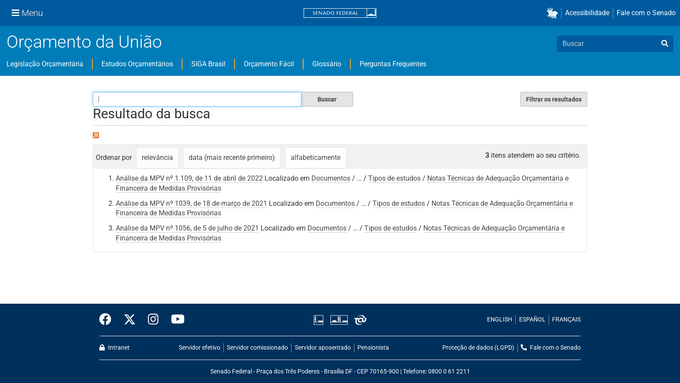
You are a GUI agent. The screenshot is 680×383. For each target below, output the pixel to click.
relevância (157, 157)
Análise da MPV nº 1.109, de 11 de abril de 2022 (189, 178)
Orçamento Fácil (269, 64)
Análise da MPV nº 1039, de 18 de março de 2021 (191, 203)
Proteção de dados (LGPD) (478, 347)
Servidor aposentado (323, 347)
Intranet (114, 347)
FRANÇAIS (566, 319)
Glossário (326, 64)
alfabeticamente (315, 157)
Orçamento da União (84, 42)
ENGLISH (499, 319)
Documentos (330, 178)
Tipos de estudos (394, 178)
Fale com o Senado (646, 13)
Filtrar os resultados (554, 99)
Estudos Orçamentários (137, 64)
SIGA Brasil (208, 64)
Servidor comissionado (257, 347)
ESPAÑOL (532, 319)
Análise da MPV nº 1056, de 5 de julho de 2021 (187, 228)
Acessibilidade (587, 13)
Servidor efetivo (199, 347)
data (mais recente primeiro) (232, 157)
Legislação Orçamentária (45, 64)
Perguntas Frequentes (393, 64)
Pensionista (373, 347)
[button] (554, 13)
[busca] (664, 44)
